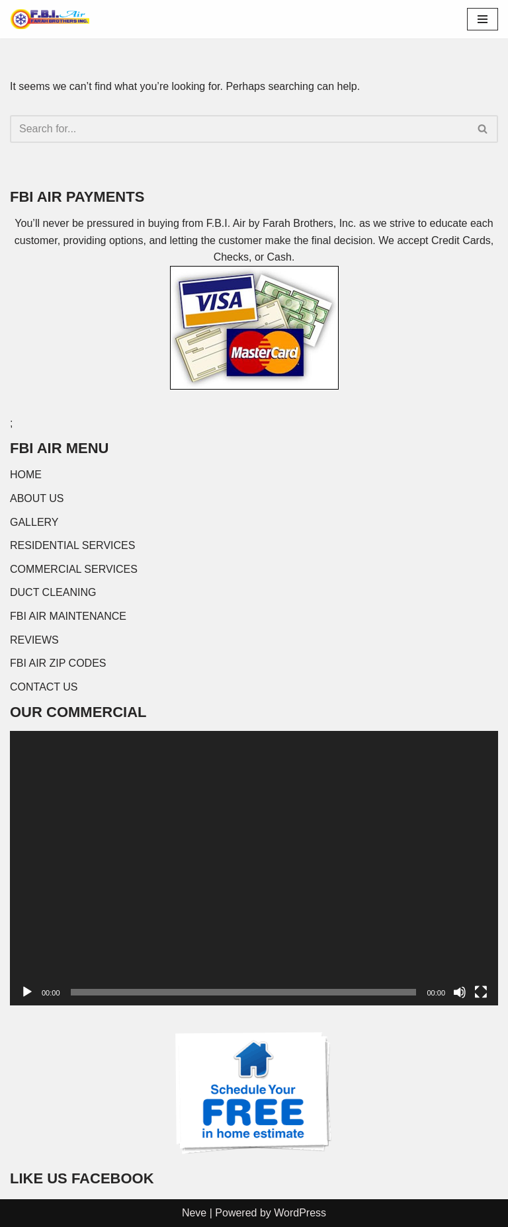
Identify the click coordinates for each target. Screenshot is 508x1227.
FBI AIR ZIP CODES (58, 663)
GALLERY (34, 522)
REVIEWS (34, 640)
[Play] (27, 992)
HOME (26, 474)
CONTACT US (44, 687)
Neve (194, 1212)
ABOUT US (37, 498)
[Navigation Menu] (482, 19)
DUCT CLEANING (53, 592)
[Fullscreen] (480, 992)
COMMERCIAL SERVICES (74, 569)
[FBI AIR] (49, 19)
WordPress (300, 1212)
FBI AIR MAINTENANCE (68, 616)
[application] (254, 868)
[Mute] (459, 992)
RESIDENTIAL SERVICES (72, 545)
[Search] (239, 129)
